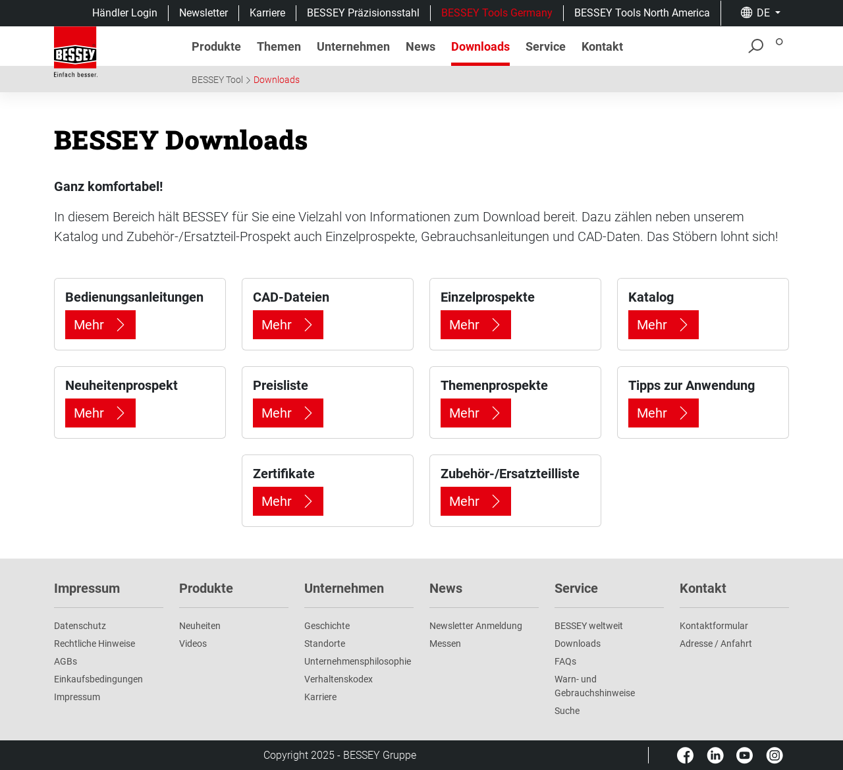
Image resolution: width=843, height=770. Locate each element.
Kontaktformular (714, 625)
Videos (193, 643)
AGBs (65, 661)
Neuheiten (200, 625)
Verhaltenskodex (338, 679)
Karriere (267, 13)
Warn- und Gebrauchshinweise (595, 686)
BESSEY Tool (217, 79)
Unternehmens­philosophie (357, 661)
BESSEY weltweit (589, 625)
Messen (445, 643)
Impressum (77, 697)
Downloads (277, 79)
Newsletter (203, 13)
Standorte (324, 643)
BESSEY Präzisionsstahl (363, 13)
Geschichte (327, 625)
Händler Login (124, 13)
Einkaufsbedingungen (98, 679)
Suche (567, 710)
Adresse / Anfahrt (716, 643)
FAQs (565, 661)
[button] (760, 13)
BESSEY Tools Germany (497, 13)
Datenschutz (80, 625)
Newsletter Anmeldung (475, 625)
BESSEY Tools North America (642, 13)
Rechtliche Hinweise (94, 643)
